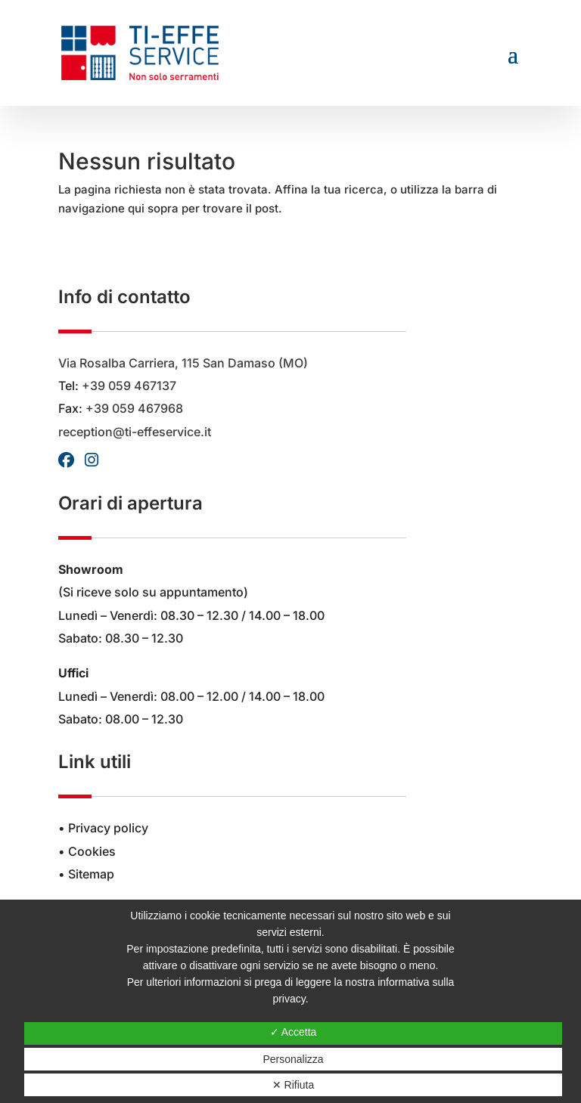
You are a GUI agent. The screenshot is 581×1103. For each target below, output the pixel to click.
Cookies (92, 851)
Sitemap (91, 873)
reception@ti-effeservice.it (134, 431)
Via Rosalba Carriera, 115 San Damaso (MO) (183, 362)
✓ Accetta (293, 1032)
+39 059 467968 (134, 408)
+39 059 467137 (129, 385)
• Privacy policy (103, 827)
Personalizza (293, 1059)
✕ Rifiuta (293, 1085)
